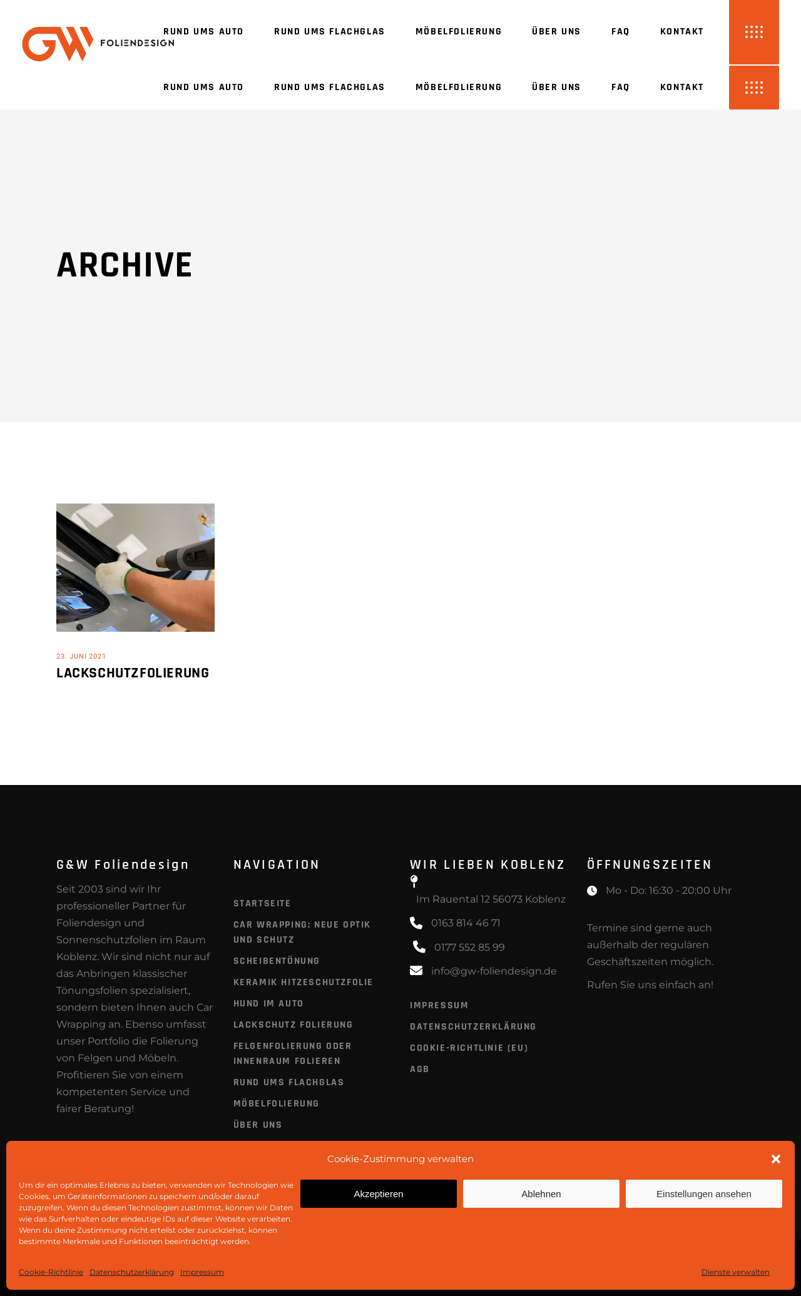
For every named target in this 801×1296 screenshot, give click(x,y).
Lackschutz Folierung (293, 1024)
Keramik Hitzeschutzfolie (303, 982)
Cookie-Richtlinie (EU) (469, 1048)
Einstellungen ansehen (704, 1193)
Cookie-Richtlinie (51, 1272)
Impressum (202, 1272)
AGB (420, 1069)
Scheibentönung (276, 961)
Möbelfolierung (276, 1103)
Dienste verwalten (736, 1272)
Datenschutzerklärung (131, 1272)
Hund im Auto (268, 1003)
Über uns (258, 1124)
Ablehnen (541, 1193)
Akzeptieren (378, 1193)
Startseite (262, 903)
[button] (776, 1159)
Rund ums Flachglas (289, 1082)
